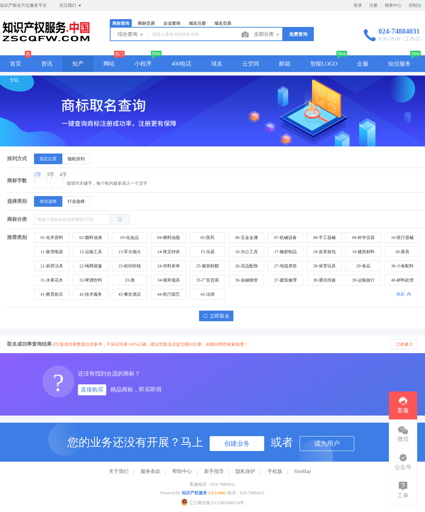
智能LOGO (323, 64)
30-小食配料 (402, 265)
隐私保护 (245, 471)
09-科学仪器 (363, 237)
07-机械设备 (285, 237)
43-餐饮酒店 (129, 294)
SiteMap (302, 471)
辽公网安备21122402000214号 (212, 502)
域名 (216, 64)
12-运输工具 (90, 251)
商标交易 (146, 23)
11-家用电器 (51, 251)
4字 (63, 174)
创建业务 (237, 443)
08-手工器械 (324, 237)
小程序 (143, 64)
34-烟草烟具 (168, 280)
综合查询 (131, 34)
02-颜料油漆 (90, 237)
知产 (78, 64)
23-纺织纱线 (129, 265)
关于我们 (119, 471)
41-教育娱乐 (51, 294)
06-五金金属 (246, 237)
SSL (15, 80)
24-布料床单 (168, 265)
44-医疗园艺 (168, 294)
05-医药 (207, 237)
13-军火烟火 (129, 251)
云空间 (250, 64)
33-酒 (130, 280)
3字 (50, 174)
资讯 (46, 64)
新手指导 (214, 471)
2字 (37, 174)
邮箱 (284, 64)
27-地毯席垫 (285, 265)
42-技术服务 (90, 294)
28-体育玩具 (324, 265)
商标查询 (120, 23)
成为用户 (327, 443)
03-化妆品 (129, 237)
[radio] (48, 159)
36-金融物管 (246, 280)
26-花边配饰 (246, 265)
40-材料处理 (402, 280)
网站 (109, 64)
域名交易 (222, 23)
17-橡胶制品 (285, 251)
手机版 (274, 471)
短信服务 (399, 64)
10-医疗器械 (402, 237)
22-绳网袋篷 (90, 265)
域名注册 (197, 23)
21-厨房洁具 (51, 265)
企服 (362, 64)
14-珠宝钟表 (168, 251)
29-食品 (363, 265)
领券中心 (393, 5)
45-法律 (207, 294)
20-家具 (402, 251)
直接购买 (92, 389)
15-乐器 (207, 251)
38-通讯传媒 (324, 280)
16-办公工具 (246, 251)
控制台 (415, 5)
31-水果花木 (51, 280)
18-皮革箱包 (324, 251)
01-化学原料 (51, 237)
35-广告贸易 (207, 280)
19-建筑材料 (363, 251)
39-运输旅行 (363, 280)
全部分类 (267, 34)
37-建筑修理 (285, 280)
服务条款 (150, 471)
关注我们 (70, 5)
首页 (15, 64)
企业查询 (171, 23)
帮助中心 (182, 471)
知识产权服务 (194, 492)
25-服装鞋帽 (207, 265)
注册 (373, 5)
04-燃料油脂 (168, 237)
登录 (357, 5)
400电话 (181, 64)
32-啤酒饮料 (90, 280)
